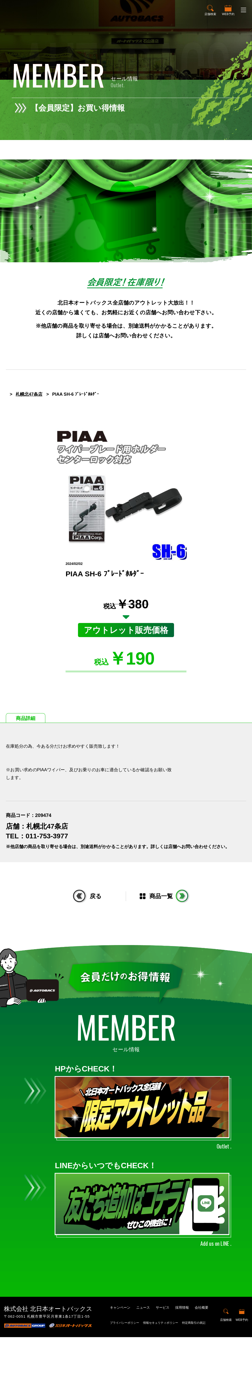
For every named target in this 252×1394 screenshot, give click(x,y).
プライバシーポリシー (124, 1380)
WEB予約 (228, 14)
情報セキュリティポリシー (160, 1380)
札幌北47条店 (29, 451)
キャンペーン (120, 1364)
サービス (162, 1364)
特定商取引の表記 (193, 1380)
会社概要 (201, 1364)
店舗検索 (210, 14)
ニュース (143, 1364)
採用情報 (182, 1364)
